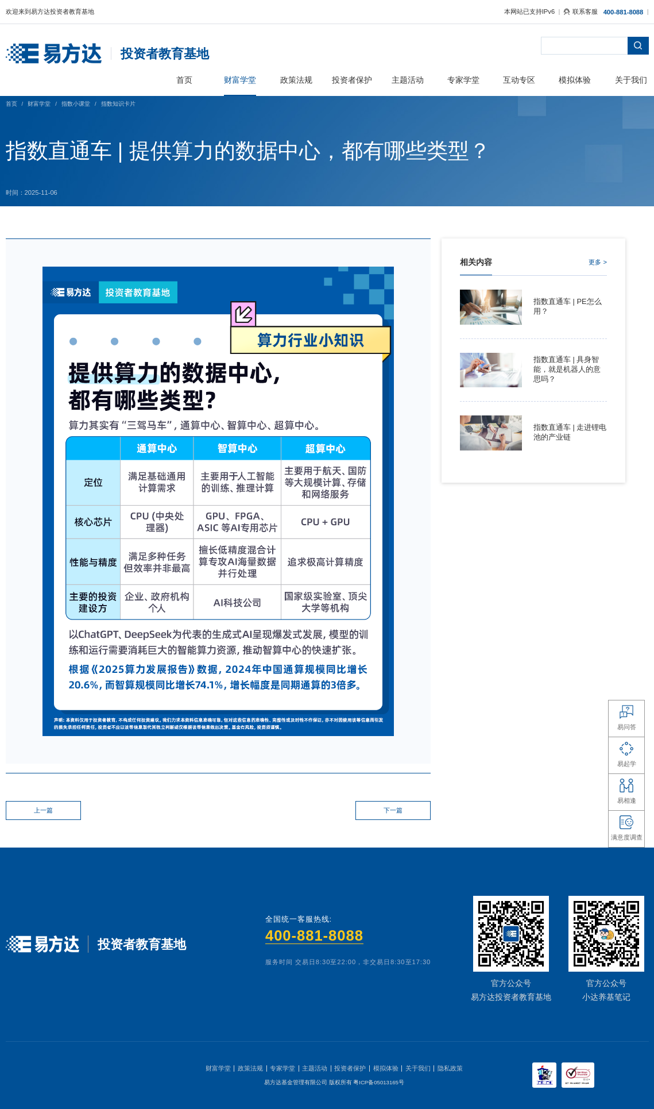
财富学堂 (39, 104)
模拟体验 (385, 1068)
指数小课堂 (75, 104)
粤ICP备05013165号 (378, 1082)
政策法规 (250, 1068)
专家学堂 (282, 1068)
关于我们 (418, 1068)
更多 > (598, 262)
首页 (11, 104)
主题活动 (314, 1068)
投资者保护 (350, 1068)
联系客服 (581, 11)
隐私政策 (450, 1068)
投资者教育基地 (165, 54)
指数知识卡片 (118, 104)
